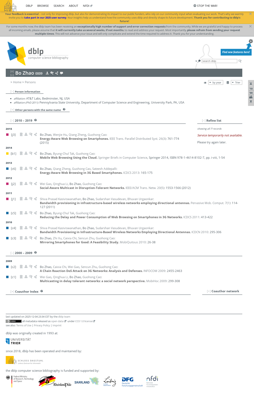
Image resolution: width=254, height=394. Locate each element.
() (138, 139)
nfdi (86, 6)
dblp (29, 6)
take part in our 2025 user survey (45, 17)
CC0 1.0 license (83, 321)
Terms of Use (23, 325)
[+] (12, 110)
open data (57, 321)
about (73, 6)
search (59, 6)
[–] (12, 91)
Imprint (57, 325)
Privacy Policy (42, 325)
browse (43, 6)
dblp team (64, 316)
